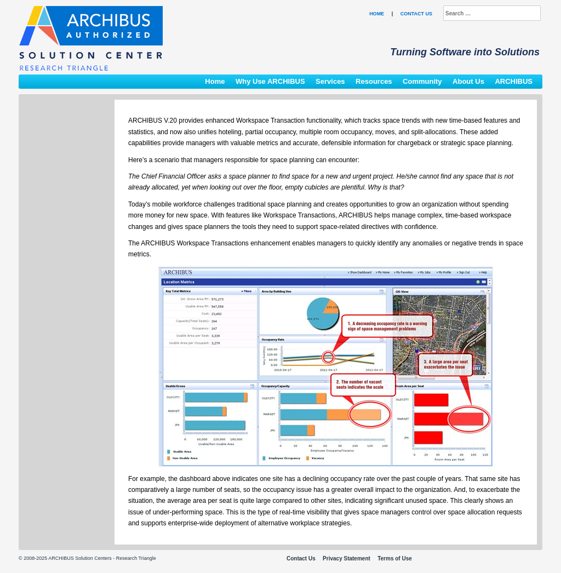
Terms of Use (394, 558)
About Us (468, 81)
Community (422, 81)
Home (376, 13)
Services (330, 81)
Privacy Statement (346, 558)
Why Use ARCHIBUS (270, 81)
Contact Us (416, 13)
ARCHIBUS (514, 81)
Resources (374, 81)
